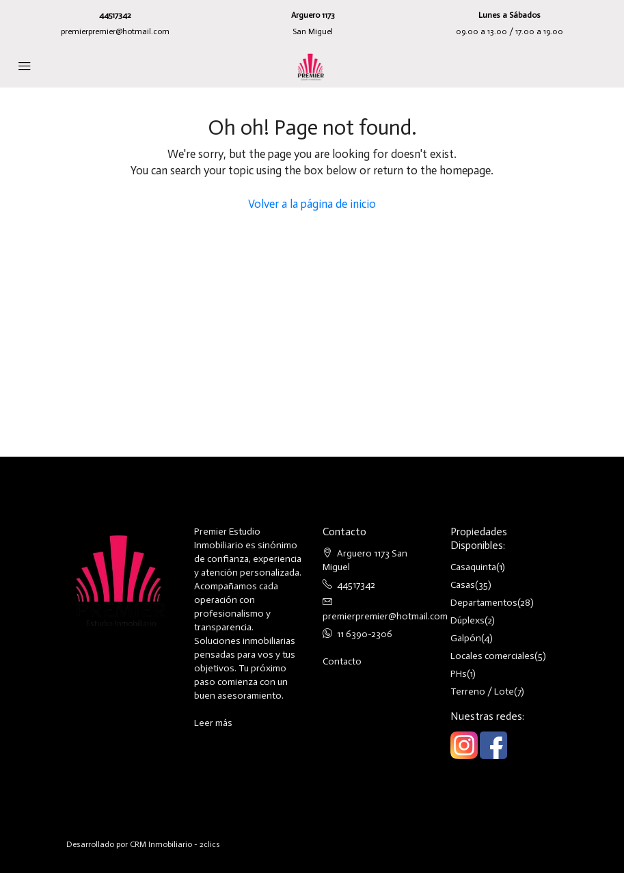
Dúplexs (467, 620)
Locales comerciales (492, 656)
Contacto (342, 661)
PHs (458, 674)
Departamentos (483, 602)
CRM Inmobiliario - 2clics (175, 844)
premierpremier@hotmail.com (115, 31)
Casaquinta (473, 567)
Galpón (465, 638)
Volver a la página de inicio (312, 204)
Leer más (213, 723)
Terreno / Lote (482, 691)
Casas (462, 585)
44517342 (115, 15)
